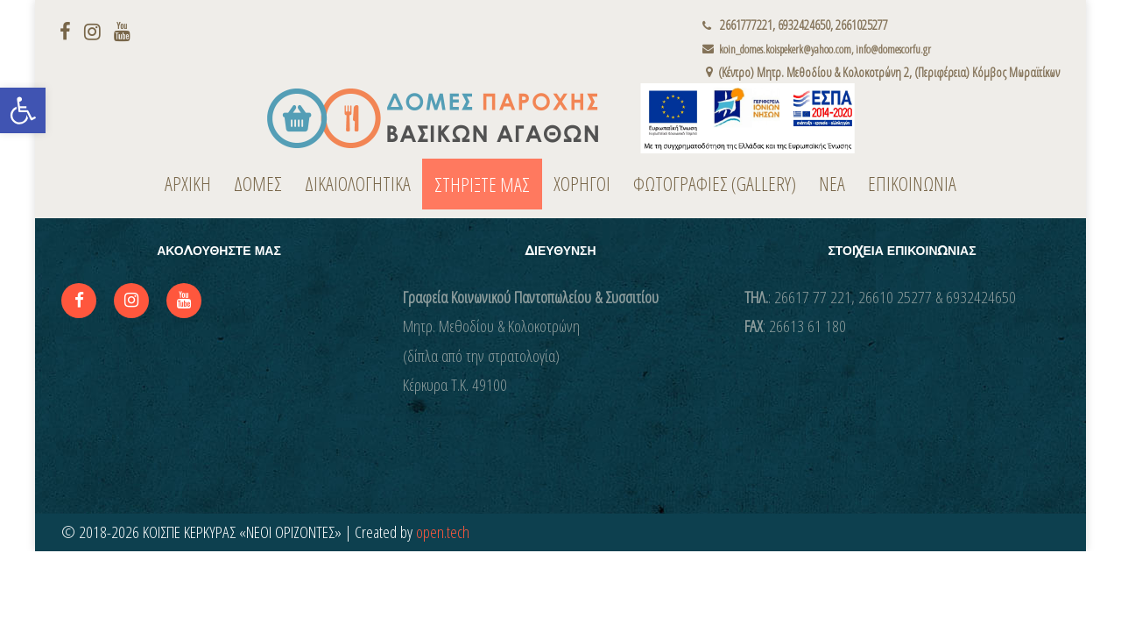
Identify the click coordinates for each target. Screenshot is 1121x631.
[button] (23, 110)
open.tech (442, 532)
